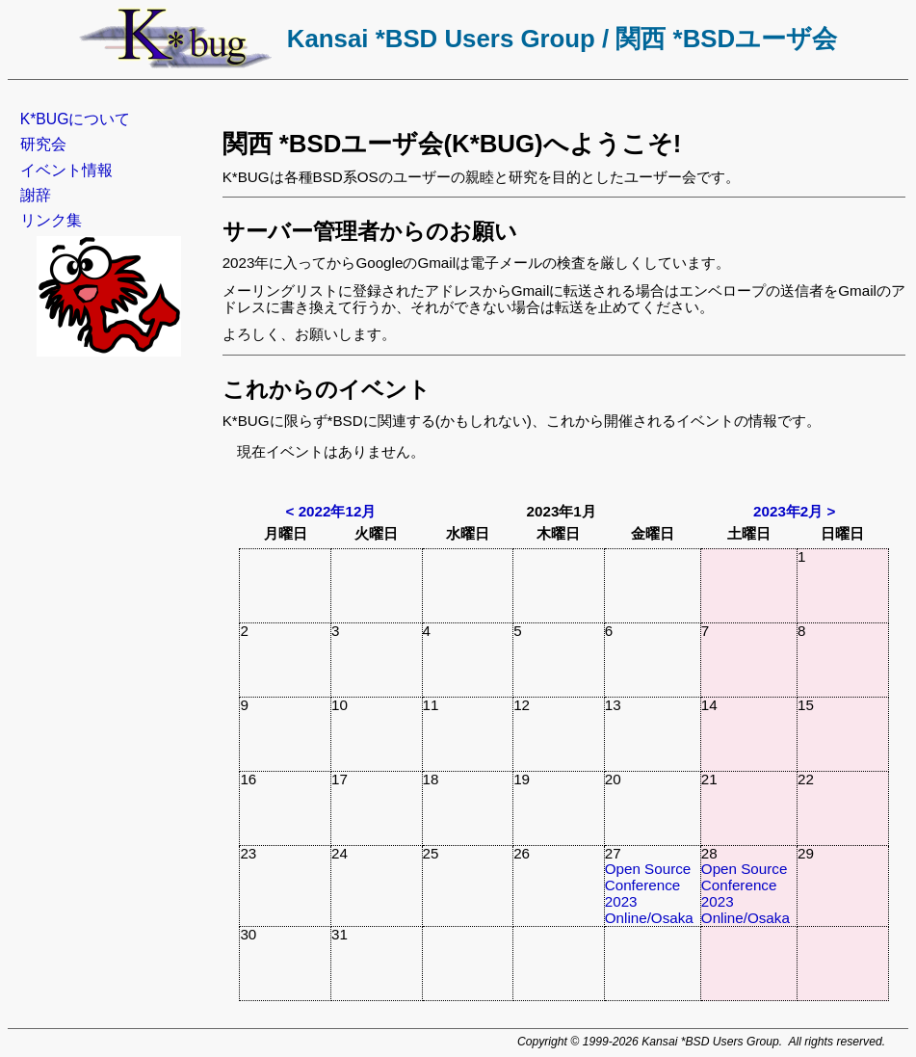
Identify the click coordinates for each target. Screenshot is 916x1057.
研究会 (43, 144)
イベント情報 (66, 170)
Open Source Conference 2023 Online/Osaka (649, 892)
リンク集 (51, 220)
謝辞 (35, 195)
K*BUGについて (75, 119)
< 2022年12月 (331, 511)
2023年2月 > (794, 511)
